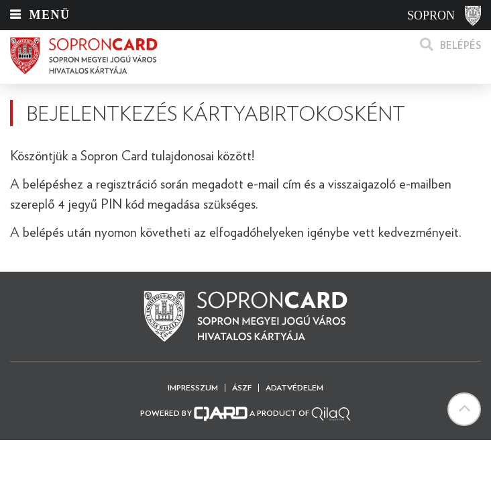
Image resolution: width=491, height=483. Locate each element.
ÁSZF (242, 388)
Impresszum (193, 388)
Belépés (460, 46)
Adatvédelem (294, 388)
